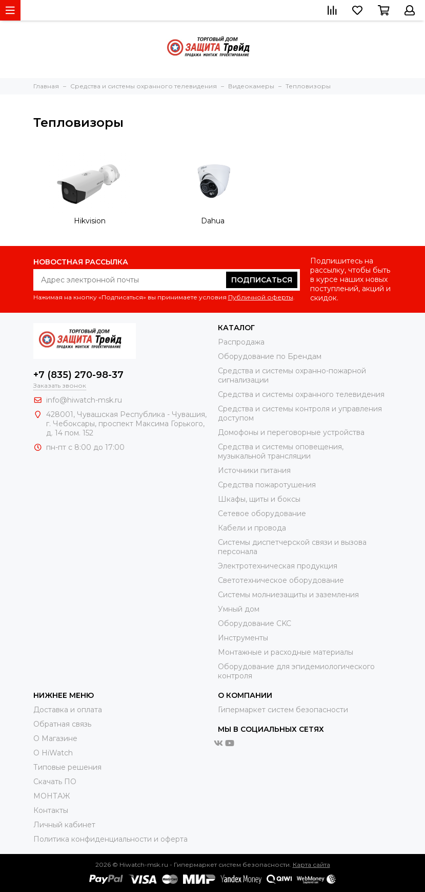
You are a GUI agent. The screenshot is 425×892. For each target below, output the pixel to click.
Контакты (50, 810)
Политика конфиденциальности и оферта (110, 839)
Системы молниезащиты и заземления (288, 594)
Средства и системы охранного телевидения (301, 394)
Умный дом (238, 609)
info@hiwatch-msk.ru (84, 400)
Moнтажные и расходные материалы (285, 652)
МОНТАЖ (51, 796)
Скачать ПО (54, 781)
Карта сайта (311, 864)
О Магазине (55, 738)
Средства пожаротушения (267, 484)
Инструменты (243, 637)
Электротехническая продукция (277, 566)
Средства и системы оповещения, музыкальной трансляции (280, 451)
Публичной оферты (260, 297)
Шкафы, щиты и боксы (259, 499)
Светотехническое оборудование (281, 580)
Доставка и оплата (67, 709)
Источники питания (254, 470)
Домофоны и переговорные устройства (291, 432)
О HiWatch (53, 752)
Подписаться (261, 279)
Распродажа (241, 342)
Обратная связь (62, 724)
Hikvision (90, 220)
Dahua (213, 220)
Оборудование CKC (254, 623)
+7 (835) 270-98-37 (78, 375)
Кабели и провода (252, 528)
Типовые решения (67, 767)
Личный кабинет (64, 824)
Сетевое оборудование (262, 513)
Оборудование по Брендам (269, 356)
